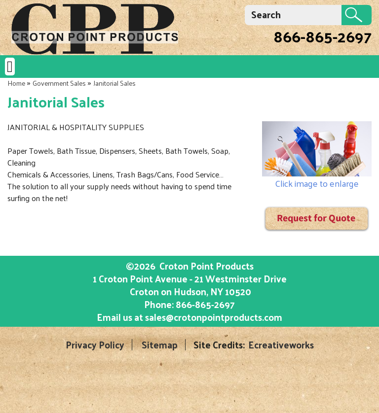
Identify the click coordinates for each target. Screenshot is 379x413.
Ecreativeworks (281, 344)
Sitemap (160, 344)
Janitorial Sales (114, 83)
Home (16, 83)
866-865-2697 (322, 36)
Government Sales (59, 83)
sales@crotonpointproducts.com (213, 317)
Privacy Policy (95, 344)
